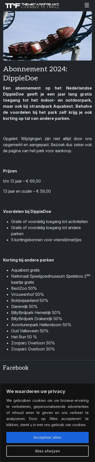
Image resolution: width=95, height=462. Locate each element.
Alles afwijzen (47, 451)
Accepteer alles (47, 437)
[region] (47, 422)
